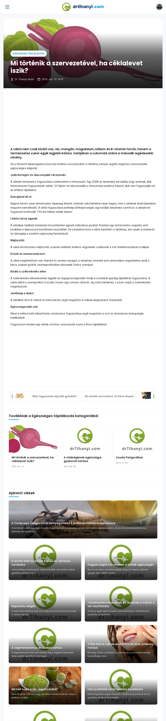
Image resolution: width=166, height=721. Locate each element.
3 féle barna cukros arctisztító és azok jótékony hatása (120, 646)
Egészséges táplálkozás (28, 53)
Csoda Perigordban (129, 457)
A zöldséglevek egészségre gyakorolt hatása (83, 459)
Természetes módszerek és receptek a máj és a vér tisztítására (121, 604)
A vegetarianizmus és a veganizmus (36, 648)
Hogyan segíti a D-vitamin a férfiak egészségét (121, 565)
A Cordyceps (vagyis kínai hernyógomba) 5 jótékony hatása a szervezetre (63, 523)
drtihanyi (83, 7)
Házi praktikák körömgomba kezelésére (115, 689)
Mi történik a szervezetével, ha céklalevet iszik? (33, 459)
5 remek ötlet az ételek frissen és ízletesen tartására (41, 563)
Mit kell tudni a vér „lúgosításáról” (34, 689)
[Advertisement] (83, 117)
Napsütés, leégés (23, 606)
